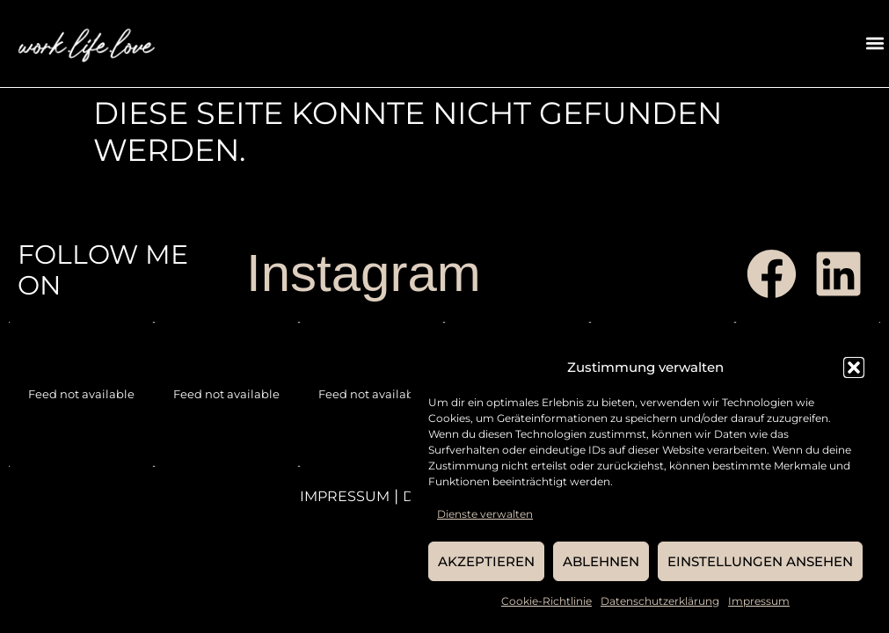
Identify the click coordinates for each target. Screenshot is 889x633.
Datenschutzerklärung (660, 601)
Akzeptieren (486, 561)
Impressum (759, 601)
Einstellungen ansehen (760, 561)
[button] (854, 367)
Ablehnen (601, 561)
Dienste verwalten (485, 513)
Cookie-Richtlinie (546, 601)
